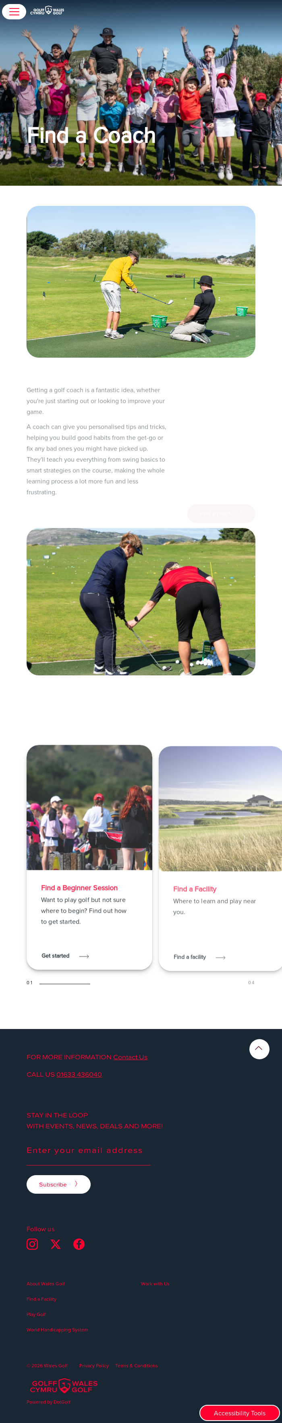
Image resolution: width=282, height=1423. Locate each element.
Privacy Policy (94, 1365)
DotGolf (62, 1401)
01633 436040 (79, 1074)
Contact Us (130, 1056)
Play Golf (36, 1314)
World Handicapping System (57, 1329)
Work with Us (155, 1283)
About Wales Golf (45, 1283)
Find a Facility (41, 1298)
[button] (14, 11)
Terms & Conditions (136, 1365)
